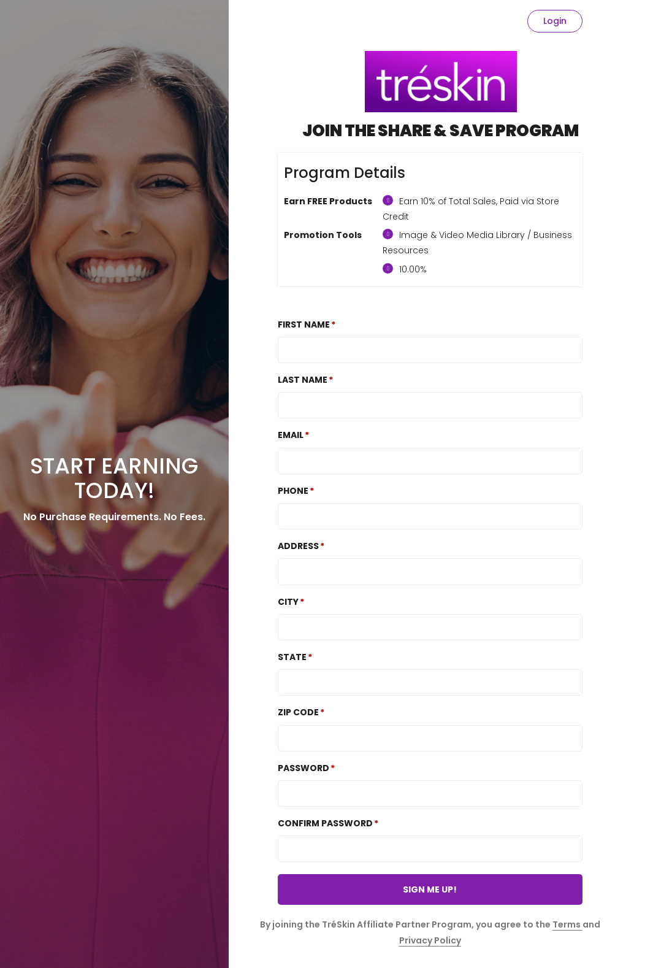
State (292, 657)
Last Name (302, 380)
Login (555, 21)
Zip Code (298, 712)
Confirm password (325, 823)
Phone (293, 491)
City (288, 602)
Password (303, 768)
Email (291, 435)
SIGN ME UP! (430, 889)
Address (298, 546)
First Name (304, 324)
